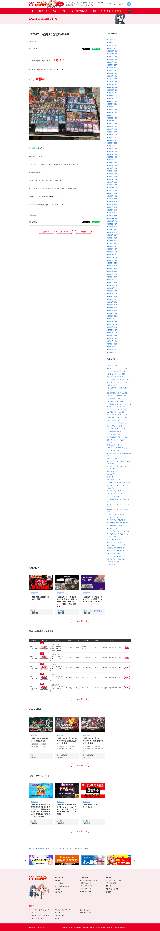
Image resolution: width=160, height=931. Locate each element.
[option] (41, 860)
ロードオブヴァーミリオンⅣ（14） (118, 531)
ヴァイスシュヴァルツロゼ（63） (117, 382)
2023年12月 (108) (112, 118)
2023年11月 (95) (112, 121)
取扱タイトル (43, 11)
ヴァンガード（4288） (114, 398)
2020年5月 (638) (112, 238)
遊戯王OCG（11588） (114, 365)
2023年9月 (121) (112, 126)
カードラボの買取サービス (88, 880)
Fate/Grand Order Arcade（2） (117, 545)
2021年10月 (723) (112, 190)
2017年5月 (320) (112, 338)
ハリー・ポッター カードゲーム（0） (119, 482)
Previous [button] (25, 860)
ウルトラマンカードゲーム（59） (117, 415)
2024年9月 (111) (112, 93)
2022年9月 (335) (112, 160)
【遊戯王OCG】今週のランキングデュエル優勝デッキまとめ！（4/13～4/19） (92, 599)
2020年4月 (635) (112, 241)
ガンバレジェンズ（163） (115, 517)
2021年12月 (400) (112, 185)
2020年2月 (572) (112, 246)
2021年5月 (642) (112, 204)
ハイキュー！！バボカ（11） (116, 551)
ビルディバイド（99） (114, 434)
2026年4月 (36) (111, 40)
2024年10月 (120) (112, 90)
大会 (54, 11)
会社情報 (32, 927)
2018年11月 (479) (112, 288)
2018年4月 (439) (112, 308)
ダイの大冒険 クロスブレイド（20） (118, 523)
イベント (64, 11)
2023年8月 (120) (112, 129)
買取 (94, 11)
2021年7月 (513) (112, 199)
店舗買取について (86, 883)
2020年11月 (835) (112, 221)
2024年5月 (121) (112, 104)
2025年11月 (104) (112, 54)
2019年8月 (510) (112, 263)
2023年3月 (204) (112, 143)
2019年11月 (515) (112, 254)
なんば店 (33, 821)
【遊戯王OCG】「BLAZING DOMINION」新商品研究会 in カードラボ (67, 740)
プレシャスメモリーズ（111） (116, 485)
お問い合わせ (42, 927)
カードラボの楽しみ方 (79, 11)
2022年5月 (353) (112, 171)
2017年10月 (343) (112, 324)
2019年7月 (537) (112, 266)
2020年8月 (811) (112, 229)
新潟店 (33, 755)
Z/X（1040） (111, 474)
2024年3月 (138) (112, 109)
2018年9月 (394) (112, 294)
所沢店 (33, 611)
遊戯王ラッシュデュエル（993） (117, 368)
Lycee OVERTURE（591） (115, 480)
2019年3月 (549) (112, 277)
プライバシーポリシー (113, 889)
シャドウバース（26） (114, 553)
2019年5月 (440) (112, 271)
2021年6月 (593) (112, 202)
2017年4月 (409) (112, 341)
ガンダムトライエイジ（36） (116, 514)
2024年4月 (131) (112, 107)
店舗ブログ (61, 848)
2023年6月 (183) (112, 135)
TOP (32, 848)
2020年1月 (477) (112, 249)
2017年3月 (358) (112, 344)
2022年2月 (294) (112, 179)
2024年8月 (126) (112, 96)
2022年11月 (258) (112, 154)
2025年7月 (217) (112, 65)
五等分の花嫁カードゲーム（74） (117, 393)
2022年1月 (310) (112, 182)
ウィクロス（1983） (113, 458)
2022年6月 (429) (112, 168)
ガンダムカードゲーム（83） (116, 412)
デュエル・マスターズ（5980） (117, 371)
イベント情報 (58, 883)
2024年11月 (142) (112, 87)
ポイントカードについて (113, 880)
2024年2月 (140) (112, 112)
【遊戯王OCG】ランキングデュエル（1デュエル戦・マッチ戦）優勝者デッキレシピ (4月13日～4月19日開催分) (67, 602)
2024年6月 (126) (112, 101)
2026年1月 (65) (111, 48)
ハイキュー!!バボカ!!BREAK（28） (118, 423)
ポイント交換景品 (111, 883)
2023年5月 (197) (112, 137)
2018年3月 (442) (112, 310)
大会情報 (57, 880)
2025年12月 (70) (112, 51)
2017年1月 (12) (111, 349)
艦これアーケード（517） (115, 525)
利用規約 (108, 892)
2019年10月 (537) (112, 257)
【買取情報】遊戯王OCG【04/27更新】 (40, 598)
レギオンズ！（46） (113, 562)
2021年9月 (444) (112, 193)
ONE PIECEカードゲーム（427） (117, 409)
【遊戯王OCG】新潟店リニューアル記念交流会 (40, 739)
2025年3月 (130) (112, 76)
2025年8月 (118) (112, 62)
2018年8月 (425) (112, 296)
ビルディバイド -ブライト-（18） (117, 437)
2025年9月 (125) (112, 59)
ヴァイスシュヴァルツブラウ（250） (118, 379)
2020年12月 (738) (112, 218)
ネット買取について (86, 886)
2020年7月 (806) (112, 232)
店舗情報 (118, 11)
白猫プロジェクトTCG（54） (116, 559)
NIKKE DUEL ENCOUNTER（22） (117, 448)
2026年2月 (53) (111, 45)
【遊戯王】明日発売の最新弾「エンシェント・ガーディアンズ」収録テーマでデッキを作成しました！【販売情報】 (66, 809)
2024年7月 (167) (112, 98)
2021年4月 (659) (112, 207)
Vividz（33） (111, 477)
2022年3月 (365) (112, 176)
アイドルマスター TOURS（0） (117, 520)
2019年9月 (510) (112, 260)
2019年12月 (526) (112, 252)
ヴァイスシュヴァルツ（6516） (117, 377)
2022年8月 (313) (112, 162)
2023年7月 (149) (112, 132)
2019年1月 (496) (112, 282)
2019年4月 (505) (112, 274)
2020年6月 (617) (112, 235)
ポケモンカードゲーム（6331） (117, 374)
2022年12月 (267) (112, 151)
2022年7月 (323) (112, 165)
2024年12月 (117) (112, 84)
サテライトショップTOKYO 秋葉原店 (94, 611)
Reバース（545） (112, 385)
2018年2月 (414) (112, 313)
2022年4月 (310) (112, 174)
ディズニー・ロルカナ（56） (116, 420)
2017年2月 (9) (111, 347)
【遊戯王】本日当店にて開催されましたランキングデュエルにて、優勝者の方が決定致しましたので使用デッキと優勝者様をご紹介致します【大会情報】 (40, 810)
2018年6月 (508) (112, 302)
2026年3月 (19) (111, 42)
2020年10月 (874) (112, 224)
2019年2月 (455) (112, 280)
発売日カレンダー (85, 891)
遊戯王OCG (33, 41)
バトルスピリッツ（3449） (115, 401)
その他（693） (111, 565)
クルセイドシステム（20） (115, 542)
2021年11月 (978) (112, 188)
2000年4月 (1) (111, 352)
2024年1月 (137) (112, 115)
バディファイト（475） (114, 496)
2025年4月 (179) (112, 73)
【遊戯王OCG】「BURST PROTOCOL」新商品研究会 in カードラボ (93, 740)
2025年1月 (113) (112, 82)
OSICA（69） (111, 488)
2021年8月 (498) (112, 196)
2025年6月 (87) (111, 68)
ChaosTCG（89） (112, 537)
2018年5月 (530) (112, 305)
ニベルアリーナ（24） (114, 450)
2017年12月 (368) (112, 319)
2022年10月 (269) (112, 157)
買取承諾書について (86, 888)
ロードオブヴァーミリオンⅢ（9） (118, 534)
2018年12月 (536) (112, 285)
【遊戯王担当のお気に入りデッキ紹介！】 (92, 805)
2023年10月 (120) (112, 123)
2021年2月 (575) (112, 213)
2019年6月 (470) (112, 268)
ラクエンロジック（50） (114, 539)
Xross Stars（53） (112, 471)
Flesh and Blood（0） (114, 445)
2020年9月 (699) (112, 227)
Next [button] (134, 860)
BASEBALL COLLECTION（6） (116, 548)
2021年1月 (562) (112, 215)
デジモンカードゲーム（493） (116, 429)
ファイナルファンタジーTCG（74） (118, 491)
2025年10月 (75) (112, 56)
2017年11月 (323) (112, 321)
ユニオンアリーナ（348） (115, 426)
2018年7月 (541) (112, 299)
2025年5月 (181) (112, 70)
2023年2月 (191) (112, 146)
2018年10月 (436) (112, 291)
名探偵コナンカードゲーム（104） (118, 418)
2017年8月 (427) (112, 330)
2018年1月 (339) (112, 316)
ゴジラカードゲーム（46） (115, 431)
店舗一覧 (41, 848)
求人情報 (108, 877)
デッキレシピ (105, 11)
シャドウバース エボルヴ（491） (117, 396)
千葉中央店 (60, 611)
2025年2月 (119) (112, 79)
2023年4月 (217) (112, 140)
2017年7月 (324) (112, 333)
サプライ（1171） (112, 528)
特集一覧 (108, 886)
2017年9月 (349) (112, 327)
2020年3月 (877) (112, 243)
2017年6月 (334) (112, 335)
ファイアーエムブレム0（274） (117, 494)
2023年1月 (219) (112, 148)
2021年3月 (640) (112, 210)
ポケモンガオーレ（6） (114, 556)
